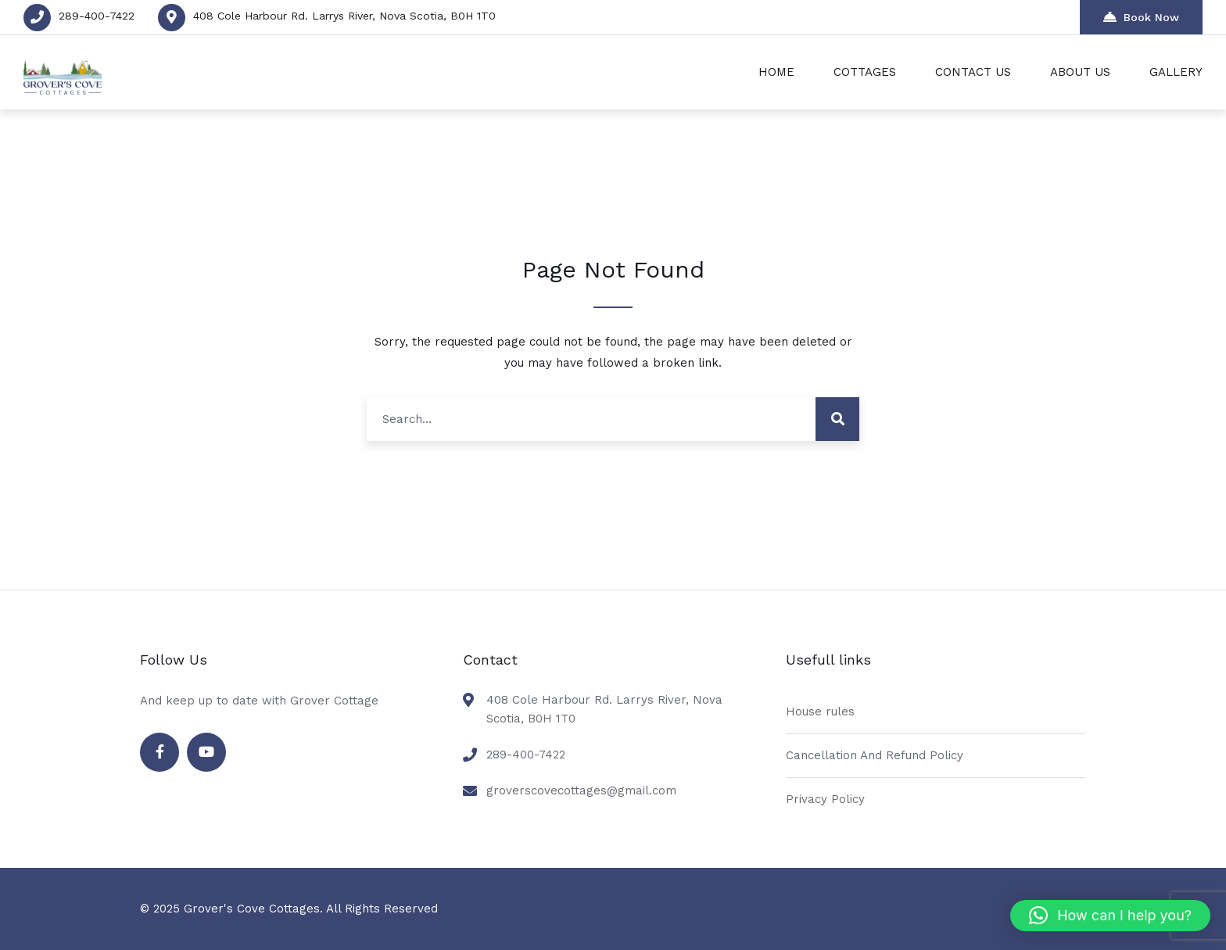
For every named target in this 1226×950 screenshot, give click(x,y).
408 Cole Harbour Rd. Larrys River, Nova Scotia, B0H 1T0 (344, 15)
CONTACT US (973, 72)
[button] (1110, 915)
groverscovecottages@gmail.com (581, 790)
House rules (820, 711)
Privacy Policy (825, 799)
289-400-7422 (96, 15)
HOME (776, 72)
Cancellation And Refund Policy (874, 755)
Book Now (1141, 16)
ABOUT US (1080, 72)
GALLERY (1176, 72)
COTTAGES (864, 72)
